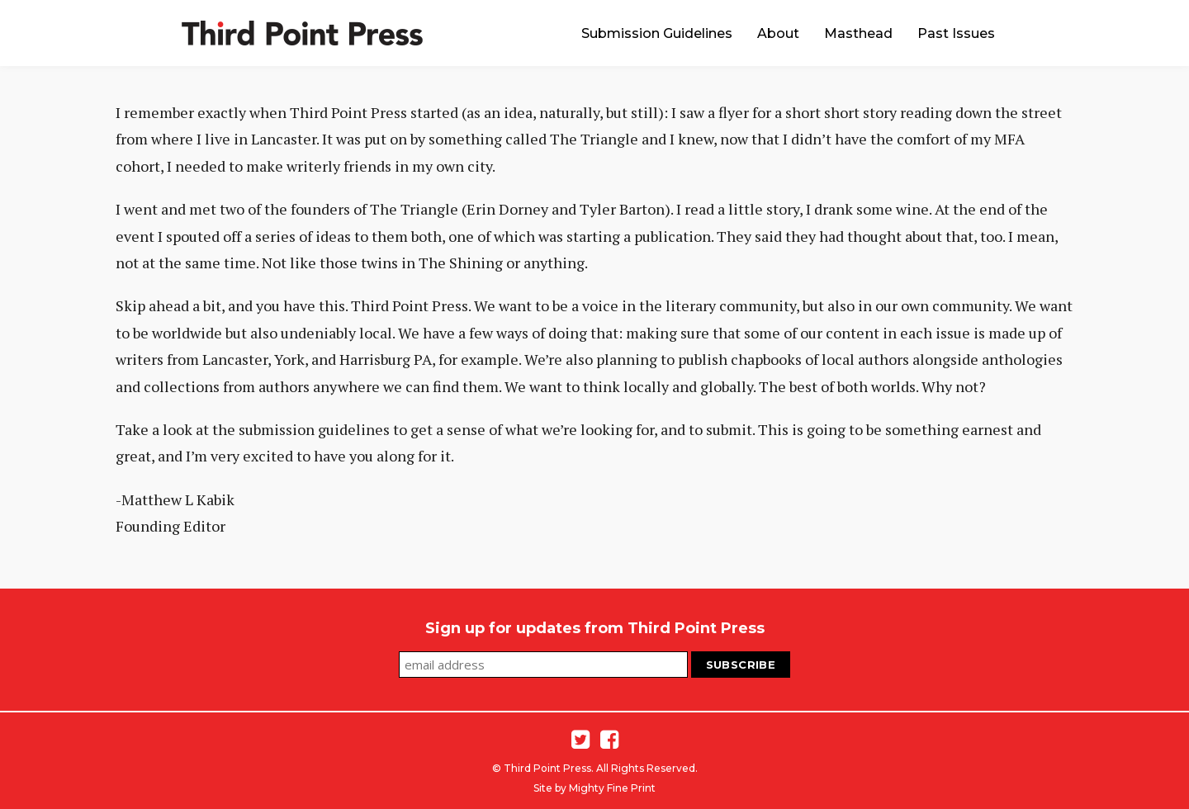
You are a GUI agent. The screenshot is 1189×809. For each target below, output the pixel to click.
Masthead (858, 33)
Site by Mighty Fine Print (594, 788)
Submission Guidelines (656, 33)
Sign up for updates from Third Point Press (595, 628)
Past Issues (956, 33)
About (778, 33)
